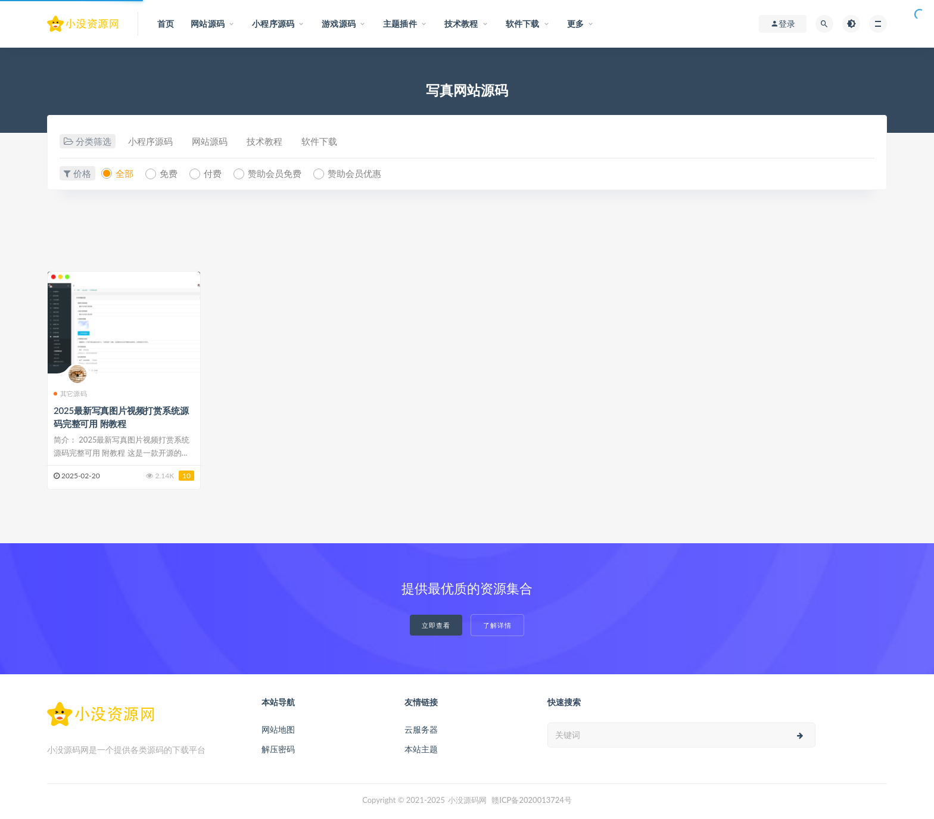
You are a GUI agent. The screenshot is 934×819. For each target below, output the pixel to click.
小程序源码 (150, 141)
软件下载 (319, 141)
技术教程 (264, 141)
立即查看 (436, 625)
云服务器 (421, 729)
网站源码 (210, 141)
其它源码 (70, 393)
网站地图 (278, 729)
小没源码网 (467, 800)
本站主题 (421, 749)
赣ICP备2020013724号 (531, 800)
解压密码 (278, 749)
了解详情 (497, 625)
